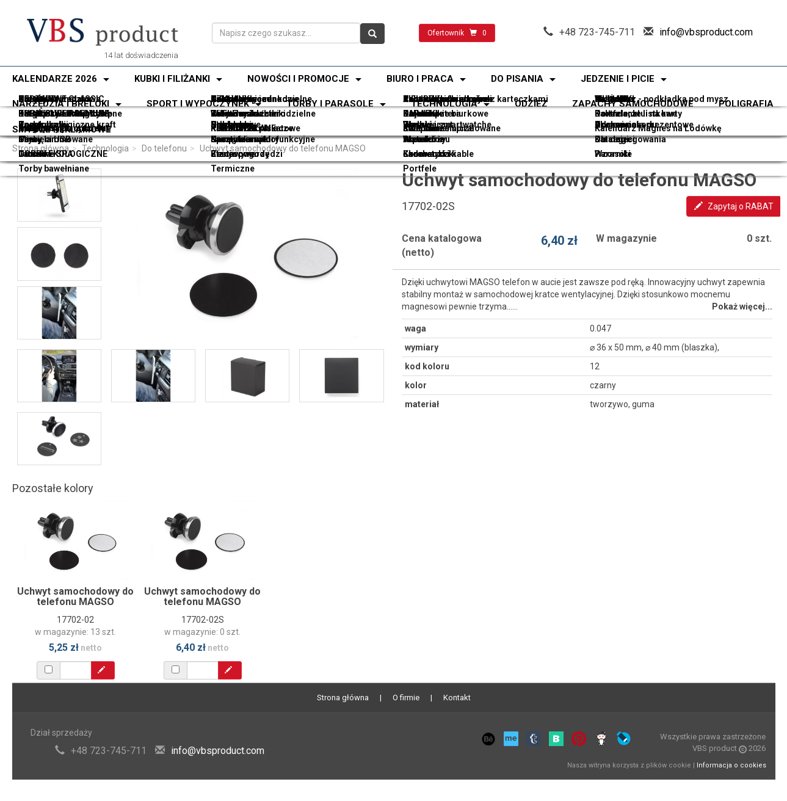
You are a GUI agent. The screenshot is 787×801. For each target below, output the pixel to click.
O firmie (406, 697)
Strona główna (40, 148)
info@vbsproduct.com (706, 32)
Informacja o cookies (731, 765)
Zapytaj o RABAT (734, 206)
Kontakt (457, 697)
